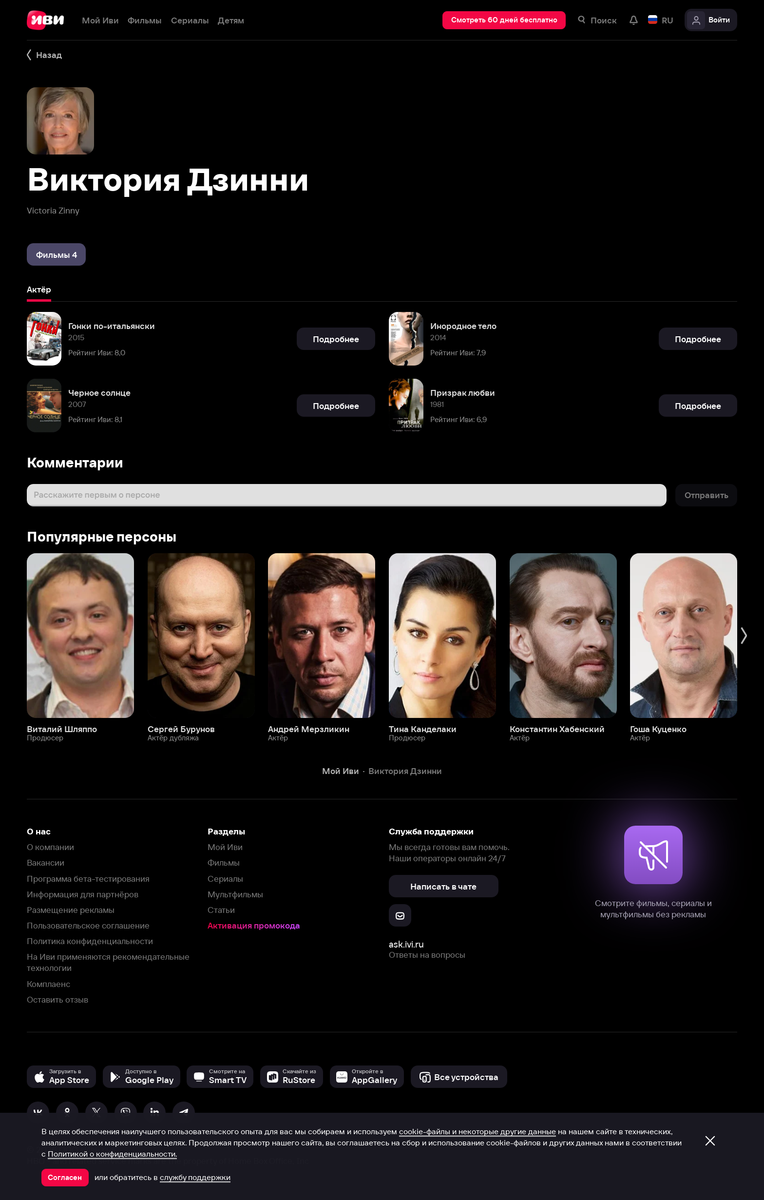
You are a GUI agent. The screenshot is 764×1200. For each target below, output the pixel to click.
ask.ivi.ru (406, 944)
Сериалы (225, 878)
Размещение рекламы (71, 909)
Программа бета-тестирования (88, 878)
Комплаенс (48, 983)
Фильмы (224, 862)
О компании (50, 847)
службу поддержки (195, 1177)
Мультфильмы (235, 894)
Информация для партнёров (82, 894)
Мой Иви (225, 847)
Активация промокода (254, 925)
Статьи (221, 909)
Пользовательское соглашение (88, 925)
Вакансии (45, 862)
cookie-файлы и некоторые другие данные (477, 1131)
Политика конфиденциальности (90, 941)
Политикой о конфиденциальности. (112, 1153)
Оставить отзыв (57, 999)
